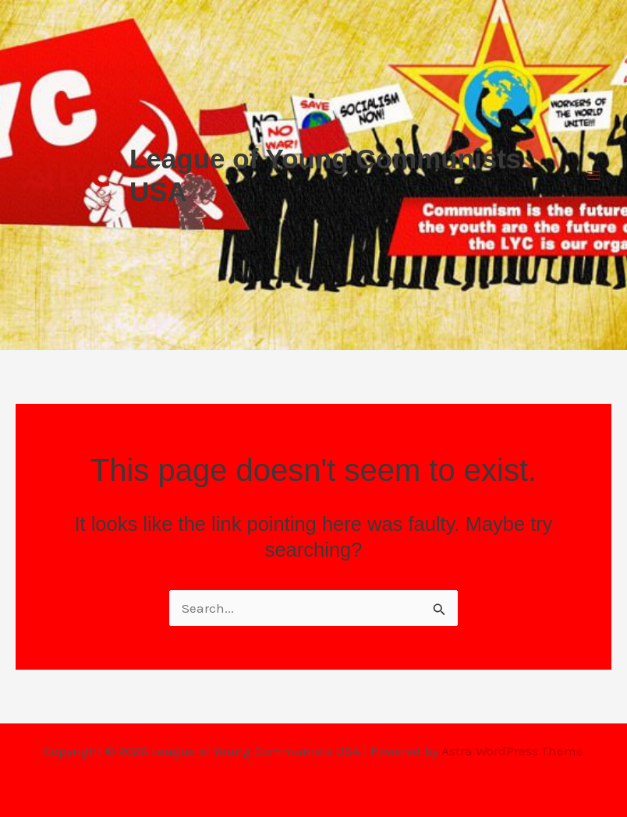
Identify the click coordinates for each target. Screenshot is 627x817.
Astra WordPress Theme (512, 751)
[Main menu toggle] (594, 175)
